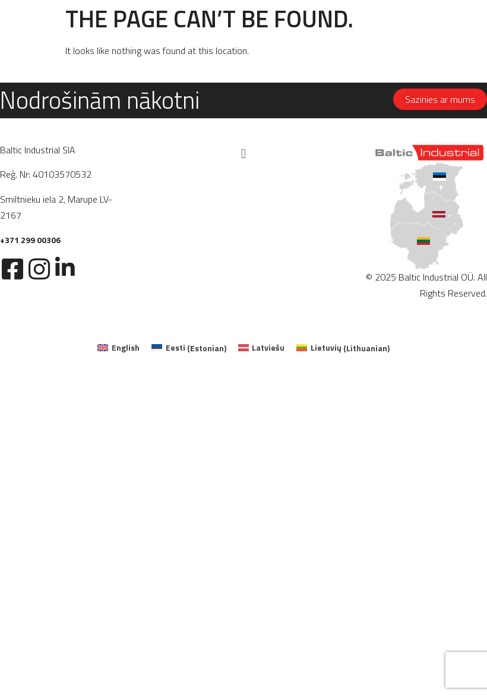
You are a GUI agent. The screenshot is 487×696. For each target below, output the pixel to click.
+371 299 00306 (30, 240)
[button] (243, 153)
